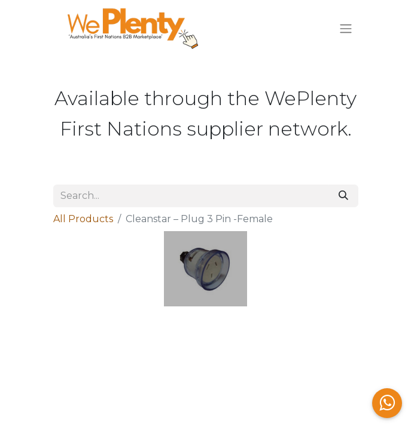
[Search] (343, 196)
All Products (83, 219)
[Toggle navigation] (345, 29)
